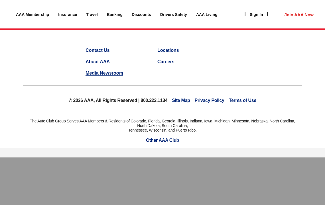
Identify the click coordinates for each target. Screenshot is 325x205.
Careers (165, 61)
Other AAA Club (162, 140)
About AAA (98, 61)
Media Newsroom (104, 73)
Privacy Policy (209, 100)
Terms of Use (242, 100)
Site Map (181, 100)
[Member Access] (293, 14)
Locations (168, 50)
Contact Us (97, 50)
